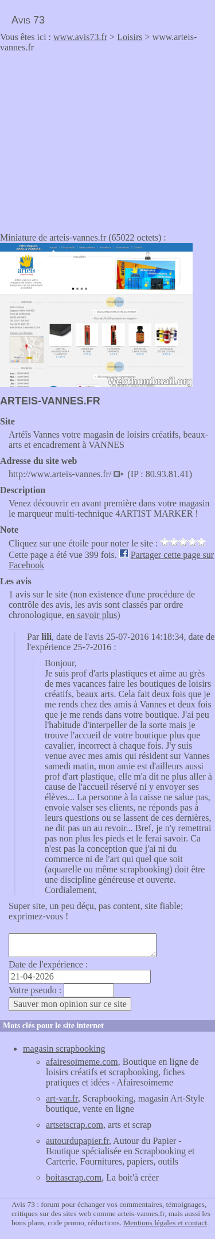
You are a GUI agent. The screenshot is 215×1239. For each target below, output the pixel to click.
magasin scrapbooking (64, 1048)
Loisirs (129, 37)
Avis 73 (28, 20)
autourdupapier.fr (77, 1141)
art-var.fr (62, 1098)
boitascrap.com (73, 1177)
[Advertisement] (96, 138)
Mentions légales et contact (164, 1222)
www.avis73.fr (80, 37)
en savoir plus (91, 615)
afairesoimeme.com (82, 1062)
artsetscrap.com (74, 1125)
